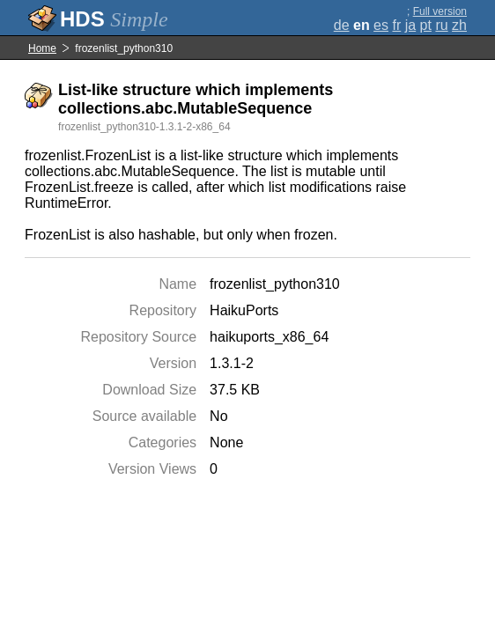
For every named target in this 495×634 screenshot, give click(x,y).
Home (42, 48)
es (380, 25)
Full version (440, 11)
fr (396, 25)
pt (426, 25)
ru (441, 25)
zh (459, 25)
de (342, 25)
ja (410, 25)
